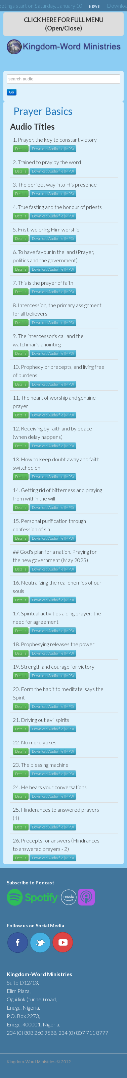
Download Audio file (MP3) (53, 148)
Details (20, 148)
